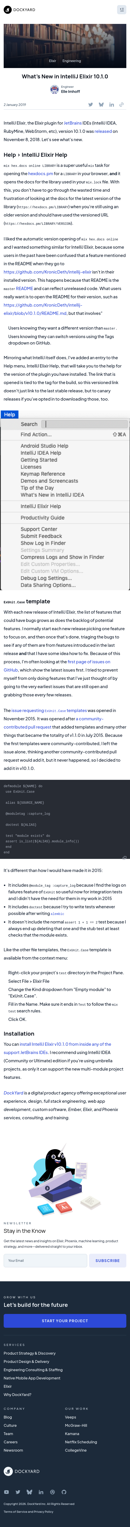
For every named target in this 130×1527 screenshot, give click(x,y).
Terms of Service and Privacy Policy (28, 1509)
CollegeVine (76, 1447)
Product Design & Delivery (26, 1359)
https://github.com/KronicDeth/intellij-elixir (47, 271)
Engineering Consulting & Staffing (33, 1367)
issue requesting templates (49, 709)
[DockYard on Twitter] (17, 1489)
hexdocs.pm (40, 173)
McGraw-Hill (76, 1423)
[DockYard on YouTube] (6, 1489)
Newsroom (13, 1447)
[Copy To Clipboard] (121, 104)
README (24, 288)
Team (8, 1431)
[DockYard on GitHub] (63, 1489)
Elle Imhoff (70, 91)
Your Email (16, 1258)
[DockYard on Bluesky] (29, 1489)
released (103, 131)
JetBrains (73, 122)
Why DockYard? (18, 1392)
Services (14, 1342)
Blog (8, 1414)
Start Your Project (65, 1318)
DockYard (13, 1090)
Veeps (70, 1414)
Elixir (52, 61)
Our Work (77, 1406)
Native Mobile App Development (32, 1375)
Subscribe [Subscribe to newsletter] (107, 1258)
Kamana (72, 1431)
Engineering (72, 61)
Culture (10, 1423)
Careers (11, 1439)
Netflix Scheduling (81, 1439)
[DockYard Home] (21, 1469)
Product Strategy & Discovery (30, 1350)
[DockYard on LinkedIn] (40, 1489)
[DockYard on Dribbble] (52, 1489)
